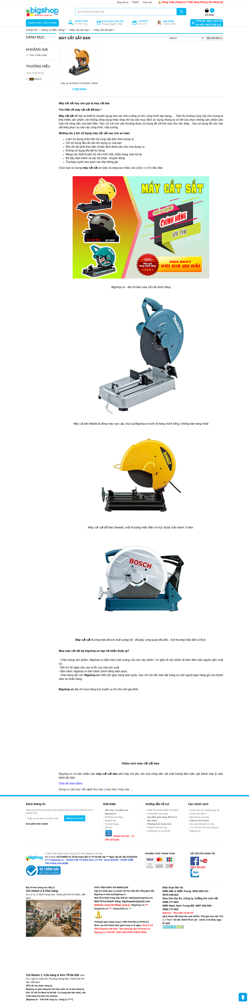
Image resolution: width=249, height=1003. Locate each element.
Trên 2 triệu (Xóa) (38, 55)
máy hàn (111, 789)
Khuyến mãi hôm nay (157, 827)
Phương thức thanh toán (159, 824)
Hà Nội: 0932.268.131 (208, 24)
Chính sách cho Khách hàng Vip (204, 810)
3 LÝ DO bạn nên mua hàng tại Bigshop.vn (204, 829)
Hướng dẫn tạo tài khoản (158, 831)
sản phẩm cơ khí (141, 167)
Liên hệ (108, 827)
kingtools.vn (101, 908)
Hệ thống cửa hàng (114, 817)
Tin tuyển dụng (112, 824)
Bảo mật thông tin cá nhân (202, 824)
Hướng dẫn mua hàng (157, 813)
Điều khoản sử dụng (199, 817)
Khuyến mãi (110, 820)
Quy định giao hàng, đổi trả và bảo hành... (162, 819)
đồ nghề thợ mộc (92, 789)
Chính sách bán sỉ (198, 813)
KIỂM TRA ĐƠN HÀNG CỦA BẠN (162, 810)
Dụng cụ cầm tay (69, 789)
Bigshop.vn (66, 773)
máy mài (123, 789)
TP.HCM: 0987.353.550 (209, 20)
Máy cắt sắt (106, 123)
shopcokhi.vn (120, 908)
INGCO (35, 79)
